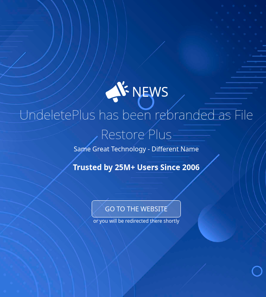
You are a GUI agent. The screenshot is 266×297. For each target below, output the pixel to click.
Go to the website (136, 208)
